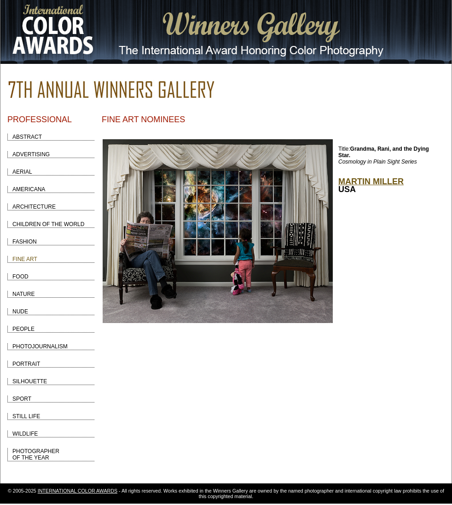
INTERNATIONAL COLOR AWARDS (77, 491)
